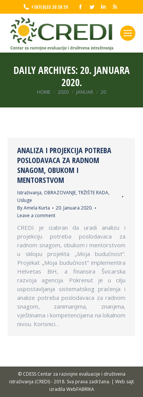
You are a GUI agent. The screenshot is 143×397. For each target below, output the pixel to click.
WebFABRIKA (80, 389)
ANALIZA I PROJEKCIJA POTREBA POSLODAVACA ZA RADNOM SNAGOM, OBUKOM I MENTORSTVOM (64, 165)
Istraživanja (29, 192)
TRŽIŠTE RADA (93, 192)
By (33, 208)
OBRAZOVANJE (60, 192)
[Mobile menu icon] (127, 33)
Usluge (24, 200)
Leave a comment (36, 215)
